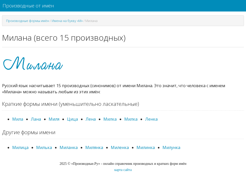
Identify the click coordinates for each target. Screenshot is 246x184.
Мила (17, 119)
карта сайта (123, 170)
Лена (91, 119)
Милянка (94, 147)
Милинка (145, 147)
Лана (36, 119)
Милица (20, 147)
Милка (110, 119)
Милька (44, 147)
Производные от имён (28, 5)
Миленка (120, 147)
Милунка (171, 147)
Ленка (151, 119)
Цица (72, 119)
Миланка (69, 147)
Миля (54, 119)
